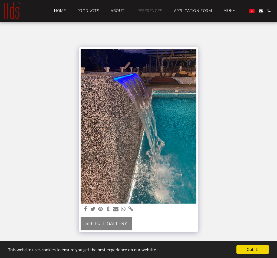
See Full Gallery (106, 223)
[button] (261, 11)
